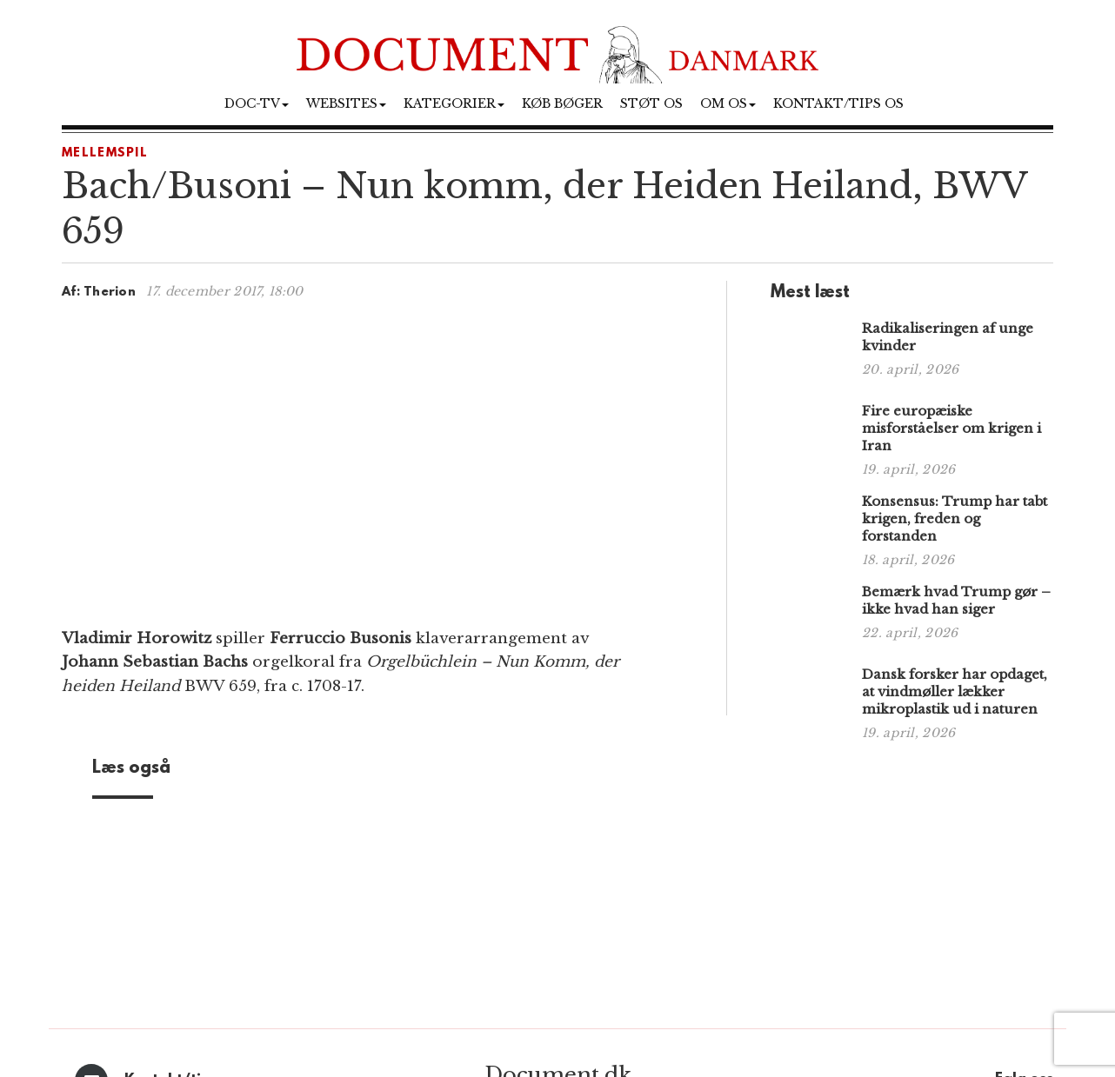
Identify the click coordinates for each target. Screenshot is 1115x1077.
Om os (728, 103)
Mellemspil (105, 153)
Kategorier (454, 103)
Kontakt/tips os (838, 103)
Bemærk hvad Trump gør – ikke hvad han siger (956, 600)
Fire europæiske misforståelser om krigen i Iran (951, 428)
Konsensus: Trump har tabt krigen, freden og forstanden (954, 518)
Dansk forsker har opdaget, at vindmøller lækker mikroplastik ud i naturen (954, 691)
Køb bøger (562, 103)
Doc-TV (256, 103)
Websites (346, 103)
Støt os (651, 103)
